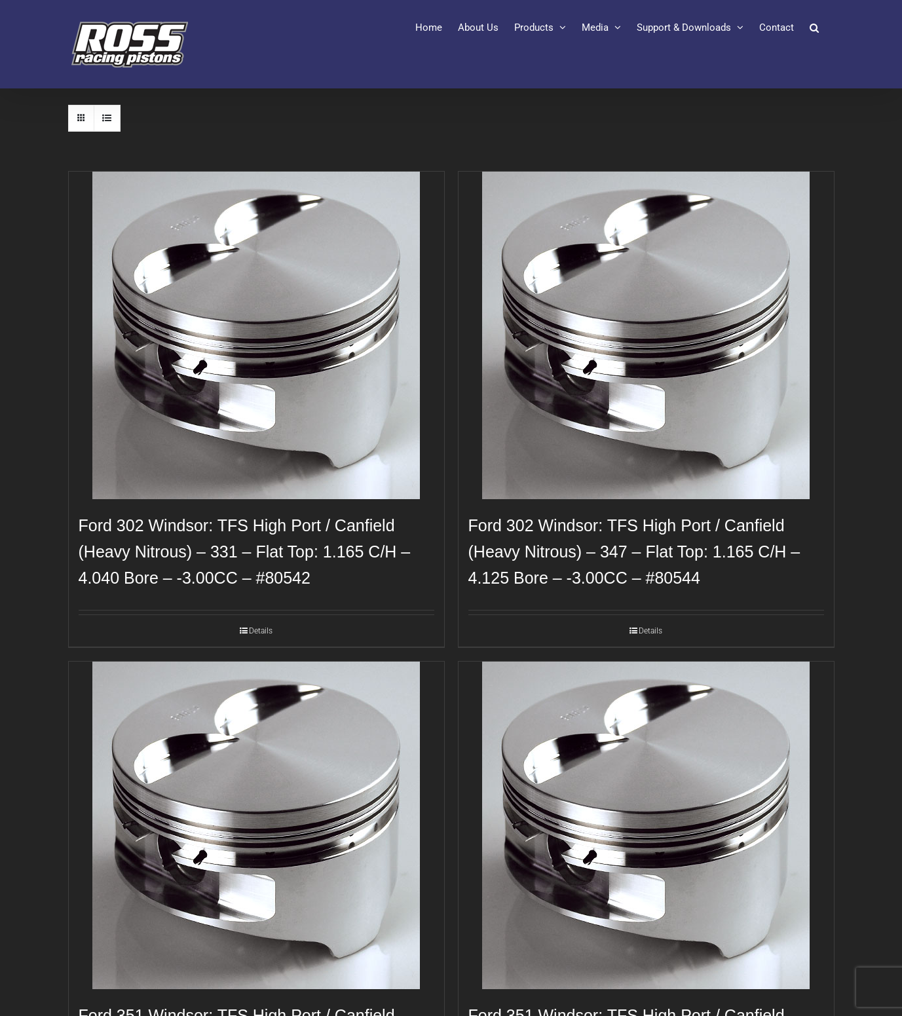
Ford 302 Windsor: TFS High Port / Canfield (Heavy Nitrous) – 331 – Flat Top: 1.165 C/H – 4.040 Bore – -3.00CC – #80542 (245, 551)
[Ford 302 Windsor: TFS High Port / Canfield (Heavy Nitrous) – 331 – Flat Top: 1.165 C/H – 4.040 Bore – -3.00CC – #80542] (256, 335)
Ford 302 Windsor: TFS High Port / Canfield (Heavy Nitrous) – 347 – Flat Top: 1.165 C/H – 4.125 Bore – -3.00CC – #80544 (634, 551)
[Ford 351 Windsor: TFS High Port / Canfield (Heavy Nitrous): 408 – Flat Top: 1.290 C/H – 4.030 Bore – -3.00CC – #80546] (256, 825)
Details (260, 630)
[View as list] (107, 118)
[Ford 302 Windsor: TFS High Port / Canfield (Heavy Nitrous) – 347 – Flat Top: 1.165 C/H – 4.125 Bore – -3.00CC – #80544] (646, 335)
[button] (814, 27)
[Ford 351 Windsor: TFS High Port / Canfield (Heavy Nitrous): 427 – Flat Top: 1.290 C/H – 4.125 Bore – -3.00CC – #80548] (646, 825)
